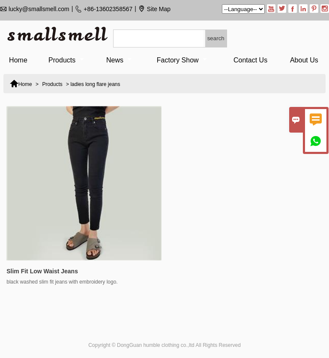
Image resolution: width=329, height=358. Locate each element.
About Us (304, 60)
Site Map (158, 9)
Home (18, 60)
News (119, 60)
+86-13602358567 (108, 9)
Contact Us (250, 60)
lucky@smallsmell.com (39, 9)
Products (66, 60)
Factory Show (182, 60)
